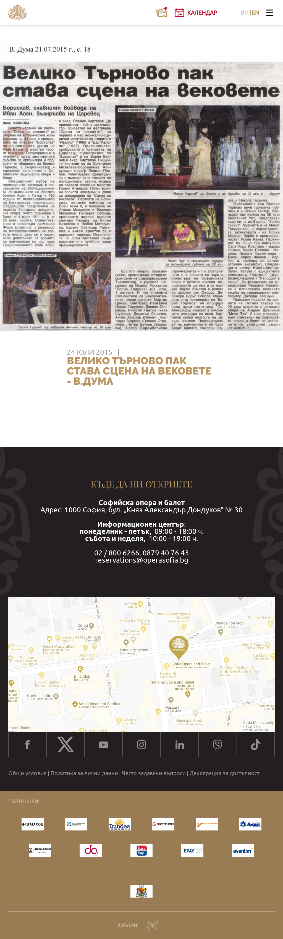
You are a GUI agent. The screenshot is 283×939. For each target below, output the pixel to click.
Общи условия (27, 773)
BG (245, 12)
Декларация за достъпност (225, 773)
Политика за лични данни (84, 773)
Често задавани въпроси (154, 773)
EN (255, 12)
